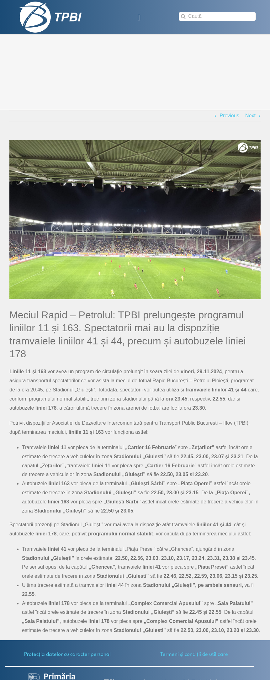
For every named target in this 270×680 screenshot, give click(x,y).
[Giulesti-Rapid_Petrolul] (135, 219)
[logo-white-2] (52, 675)
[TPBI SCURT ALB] (50, 4)
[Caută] (217, 16)
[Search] (183, 16)
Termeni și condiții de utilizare (194, 654)
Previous (229, 115)
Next (250, 115)
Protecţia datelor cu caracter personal (67, 654)
